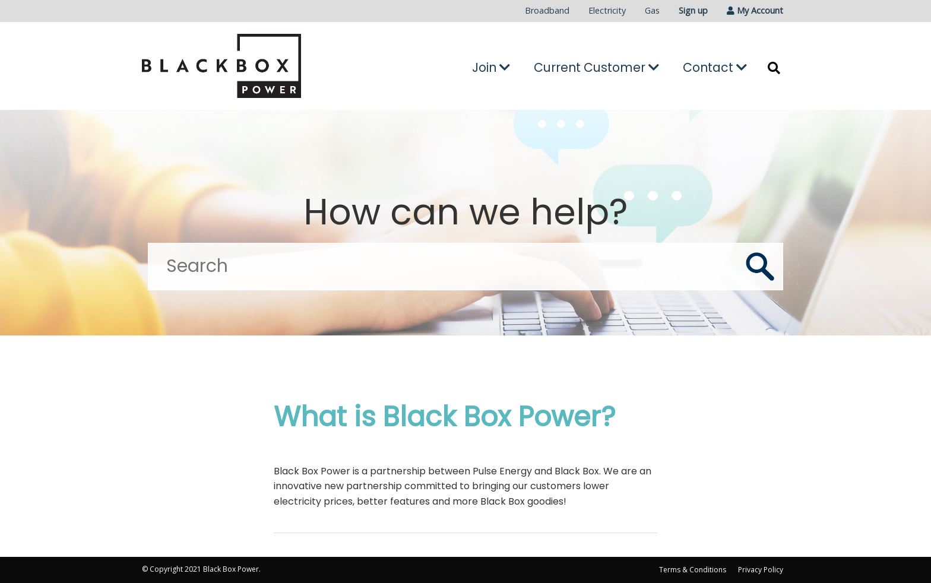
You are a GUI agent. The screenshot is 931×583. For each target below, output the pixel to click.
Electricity (607, 10)
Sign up (693, 10)
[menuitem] (547, 11)
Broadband (547, 10)
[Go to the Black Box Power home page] (243, 66)
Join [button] (491, 67)
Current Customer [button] (596, 67)
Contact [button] (715, 67)
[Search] (465, 266)
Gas (652, 10)
